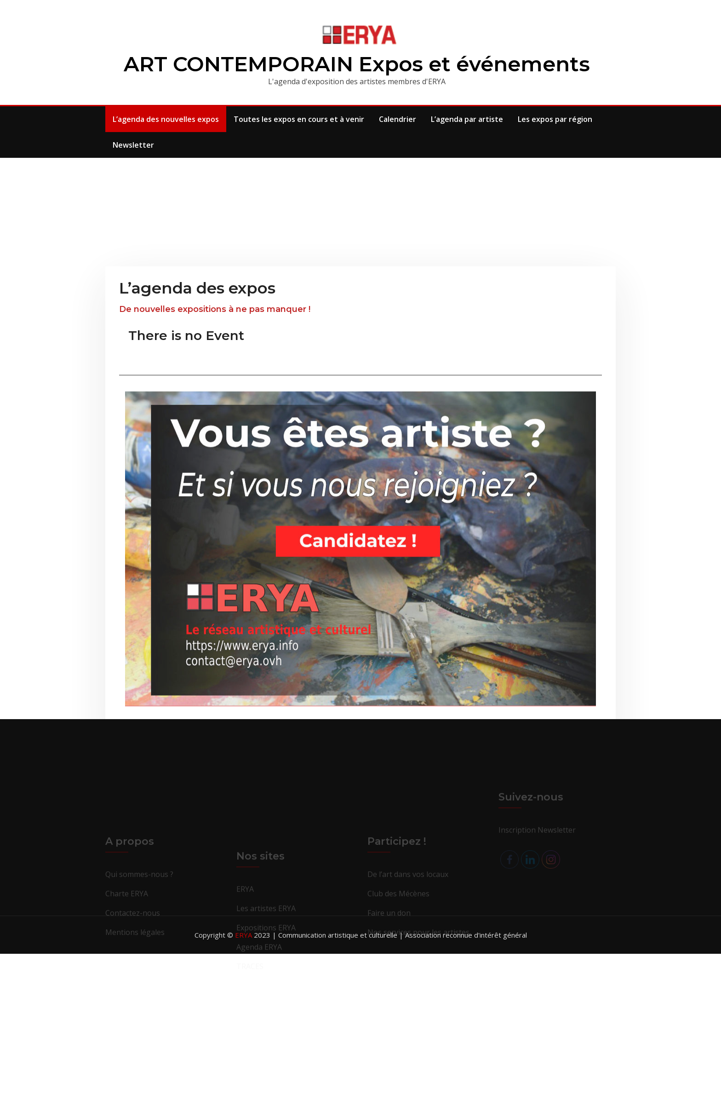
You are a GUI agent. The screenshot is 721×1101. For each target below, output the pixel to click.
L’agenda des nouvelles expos (166, 119)
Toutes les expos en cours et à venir (299, 119)
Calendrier (397, 119)
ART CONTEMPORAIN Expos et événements (357, 63)
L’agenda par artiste (467, 119)
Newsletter (133, 145)
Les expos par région (555, 119)
